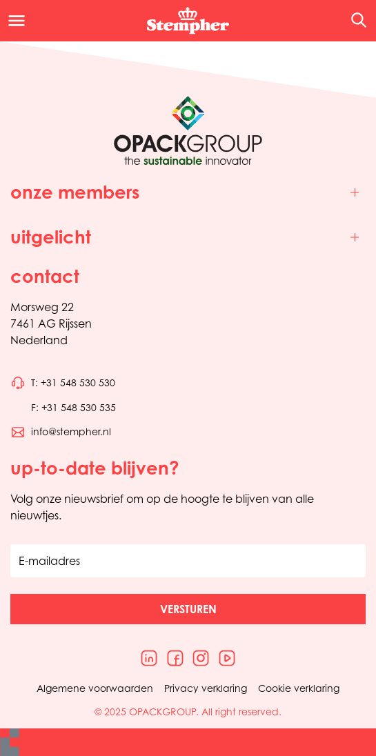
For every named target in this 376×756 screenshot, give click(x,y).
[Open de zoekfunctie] (354, 20)
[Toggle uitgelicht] (188, 238)
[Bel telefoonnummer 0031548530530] (62, 383)
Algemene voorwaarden (95, 688)
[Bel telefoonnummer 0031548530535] (63, 407)
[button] (188, 609)
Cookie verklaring (298, 688)
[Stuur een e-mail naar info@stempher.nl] (60, 432)
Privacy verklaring (205, 688)
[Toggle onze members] (188, 193)
